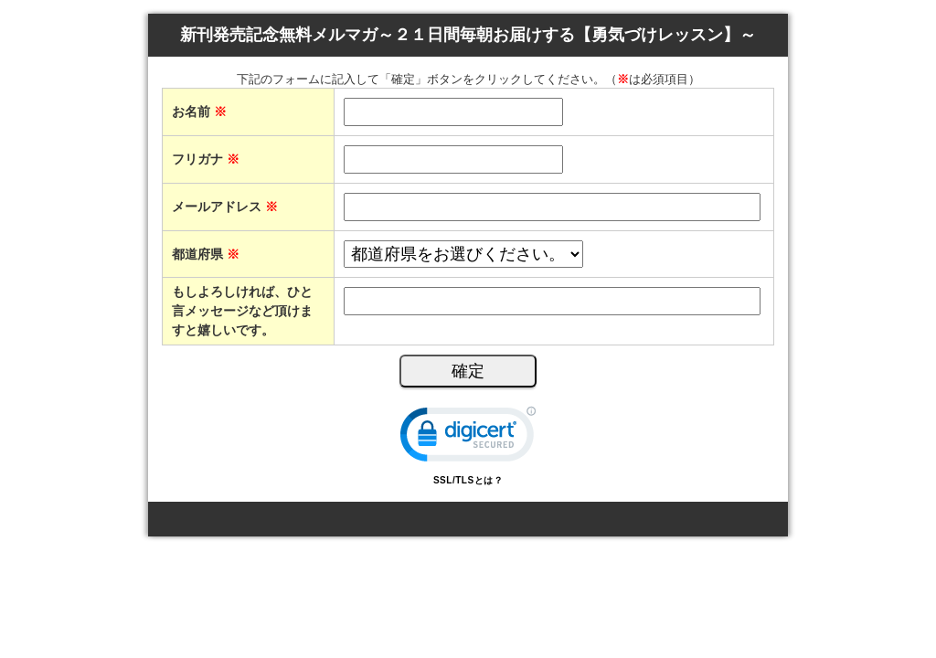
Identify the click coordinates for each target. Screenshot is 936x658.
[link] (468, 438)
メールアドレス (225, 206)
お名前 (199, 111)
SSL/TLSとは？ (468, 480)
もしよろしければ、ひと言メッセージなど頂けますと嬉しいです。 (242, 310)
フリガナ (205, 159)
